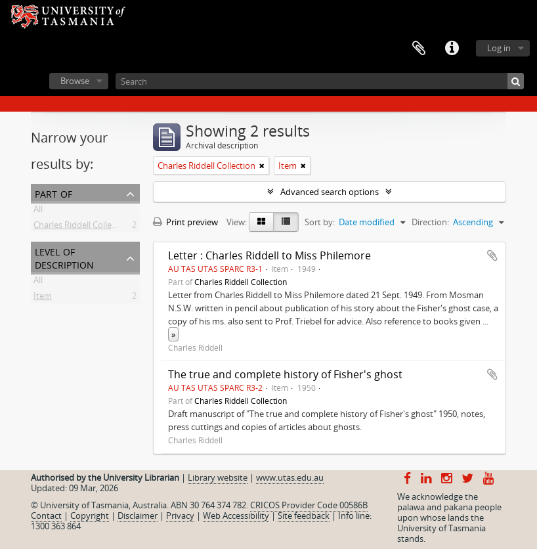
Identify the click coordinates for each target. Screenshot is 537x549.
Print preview (185, 222)
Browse (74, 81)
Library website (217, 477)
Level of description (64, 257)
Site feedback (304, 515)
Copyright (89, 515)
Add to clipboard (492, 255)
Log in (499, 48)
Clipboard (418, 48)
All (38, 211)
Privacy (180, 515)
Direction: (430, 222)
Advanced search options (329, 192)
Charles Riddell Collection (82, 227)
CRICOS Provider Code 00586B (309, 505)
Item (42, 298)
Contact (46, 515)
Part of (53, 193)
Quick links (451, 48)
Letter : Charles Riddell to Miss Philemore (269, 255)
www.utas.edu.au (290, 477)
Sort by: (320, 222)
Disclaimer (138, 515)
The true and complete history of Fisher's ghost (285, 374)
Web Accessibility (236, 515)
